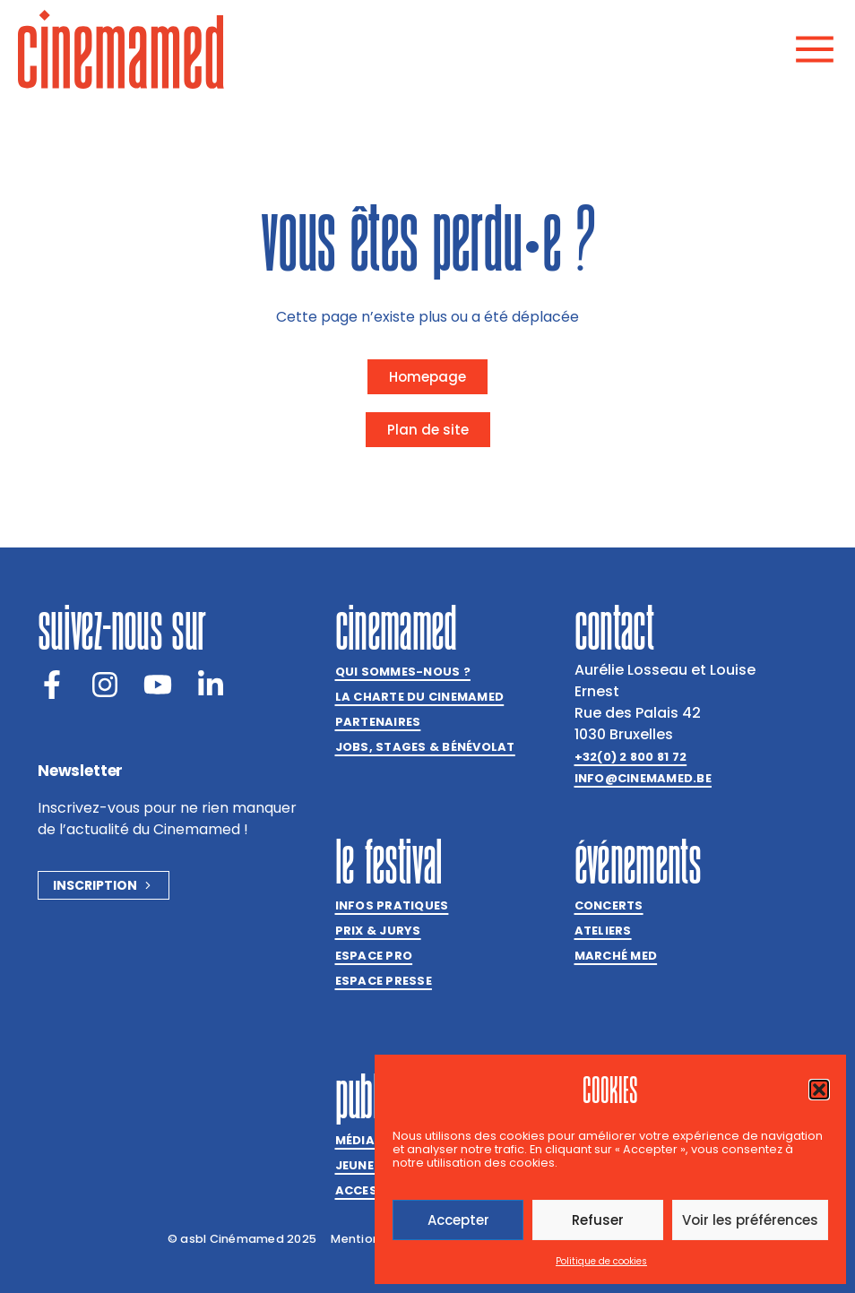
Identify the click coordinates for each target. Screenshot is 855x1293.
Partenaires (378, 721)
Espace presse (383, 980)
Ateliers (603, 930)
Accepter (458, 1220)
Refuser (598, 1220)
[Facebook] (52, 684)
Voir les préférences (750, 1220)
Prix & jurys (378, 930)
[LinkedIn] (210, 684)
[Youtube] (157, 684)
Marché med (616, 955)
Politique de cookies (601, 1261)
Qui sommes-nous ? (403, 671)
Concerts (608, 905)
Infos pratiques (392, 905)
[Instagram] (105, 684)
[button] (819, 1090)
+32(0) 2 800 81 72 (630, 756)
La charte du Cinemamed (420, 696)
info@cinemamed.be (643, 778)
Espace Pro (374, 955)
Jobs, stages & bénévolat (425, 746)
